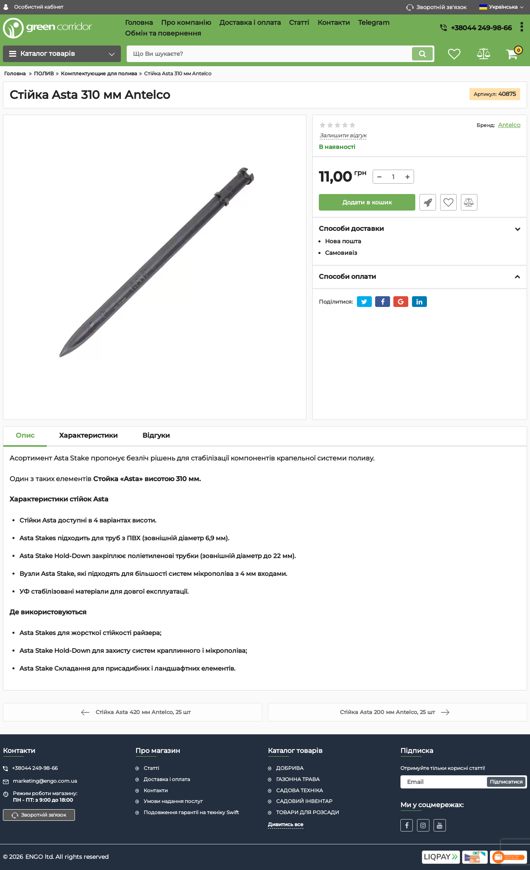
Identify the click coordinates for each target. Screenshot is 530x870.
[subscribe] (463, 782)
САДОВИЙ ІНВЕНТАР (304, 801)
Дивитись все (286, 824)
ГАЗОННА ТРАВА (298, 779)
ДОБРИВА (290, 768)
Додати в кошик (367, 202)
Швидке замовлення (427, 202)
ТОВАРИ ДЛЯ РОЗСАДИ (307, 812)
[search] (280, 54)
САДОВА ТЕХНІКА (299, 790)
